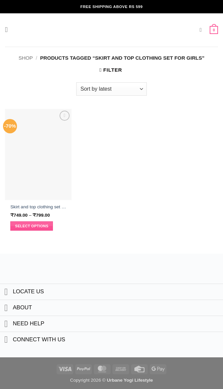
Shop (26, 58)
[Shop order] (111, 89)
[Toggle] (6, 292)
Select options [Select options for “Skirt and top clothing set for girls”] (31, 226)
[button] (9, 30)
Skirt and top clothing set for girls (38, 206)
